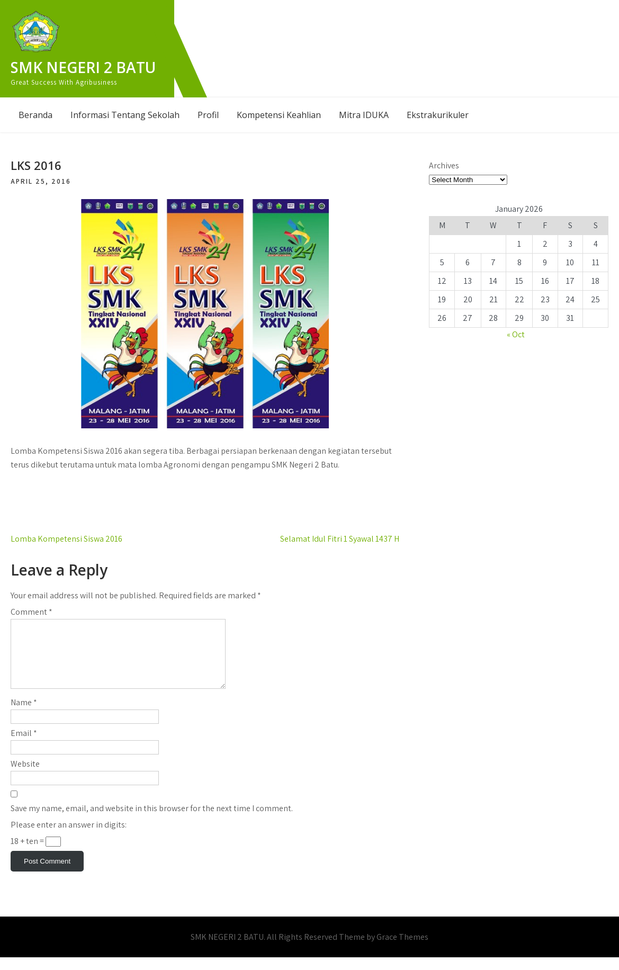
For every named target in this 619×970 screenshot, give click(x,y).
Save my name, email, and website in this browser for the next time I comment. (152, 821)
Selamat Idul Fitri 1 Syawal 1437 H (339, 538)
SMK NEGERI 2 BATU (83, 67)
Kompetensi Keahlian (279, 115)
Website (25, 776)
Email (24, 745)
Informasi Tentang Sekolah (125, 115)
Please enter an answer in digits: (69, 837)
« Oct (516, 334)
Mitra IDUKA (364, 115)
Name (24, 715)
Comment (31, 611)
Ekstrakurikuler (438, 115)
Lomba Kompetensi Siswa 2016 (66, 538)
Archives (444, 165)
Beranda (35, 115)
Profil (208, 115)
